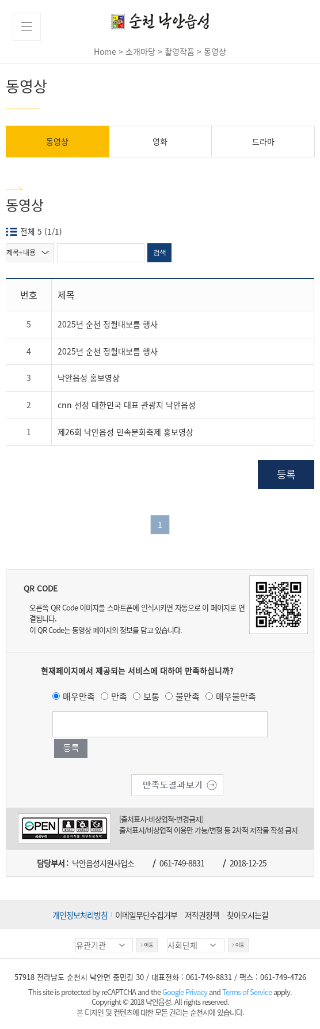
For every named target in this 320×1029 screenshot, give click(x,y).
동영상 (57, 141)
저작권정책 (202, 915)
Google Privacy (185, 991)
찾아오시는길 (247, 915)
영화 (160, 141)
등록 (286, 474)
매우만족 (79, 696)
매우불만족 (236, 696)
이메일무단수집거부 (146, 915)
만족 (119, 696)
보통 (151, 696)
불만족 (188, 696)
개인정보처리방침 (80, 915)
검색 (159, 252)
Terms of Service (247, 991)
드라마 (263, 141)
